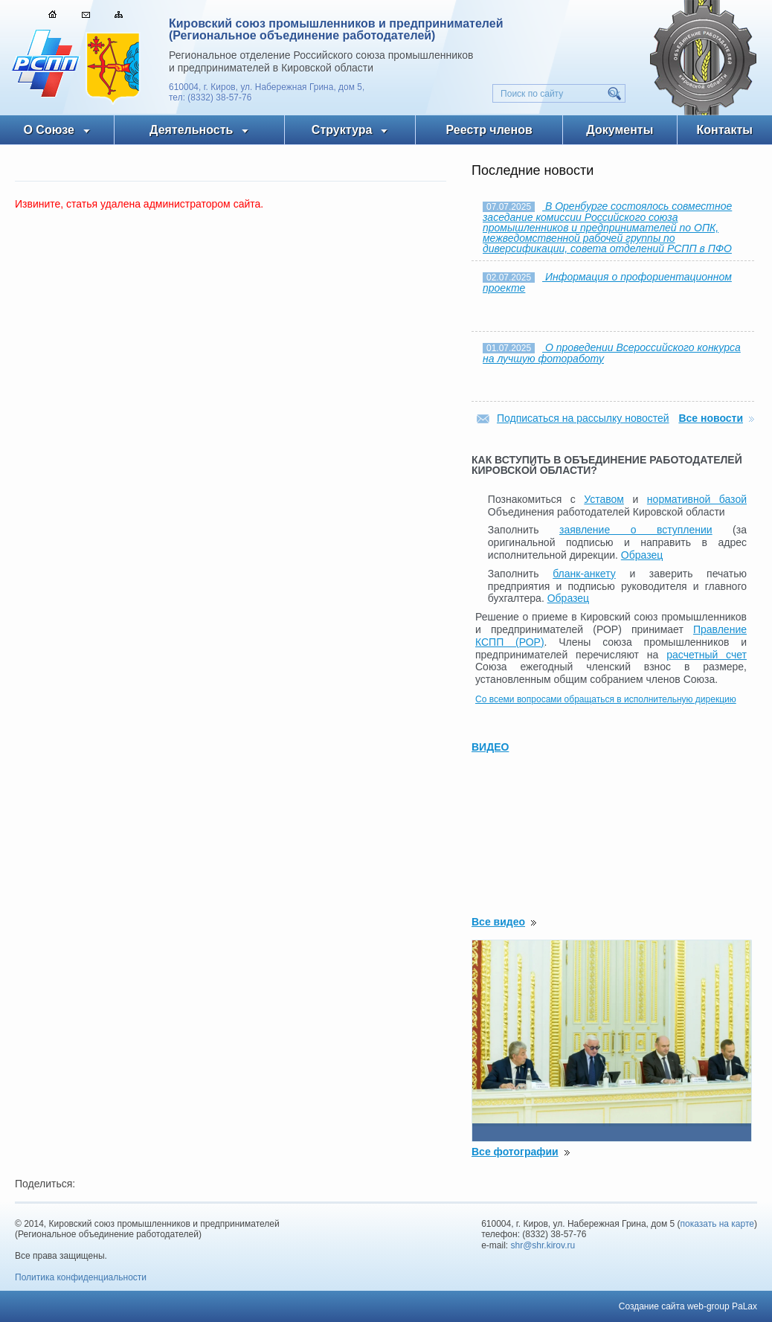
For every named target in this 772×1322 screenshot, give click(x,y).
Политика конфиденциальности (81, 1277)
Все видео (498, 922)
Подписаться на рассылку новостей (583, 418)
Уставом (604, 499)
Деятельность (191, 129)
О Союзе (48, 129)
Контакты (725, 129)
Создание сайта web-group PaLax (688, 1306)
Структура (342, 129)
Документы (619, 129)
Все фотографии (515, 1152)
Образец (642, 555)
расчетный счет (706, 655)
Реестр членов (489, 129)
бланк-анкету (584, 574)
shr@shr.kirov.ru (543, 1245)
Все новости (710, 418)
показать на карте (718, 1224)
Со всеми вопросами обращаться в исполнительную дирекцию (605, 699)
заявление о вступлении (636, 530)
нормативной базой (697, 499)
